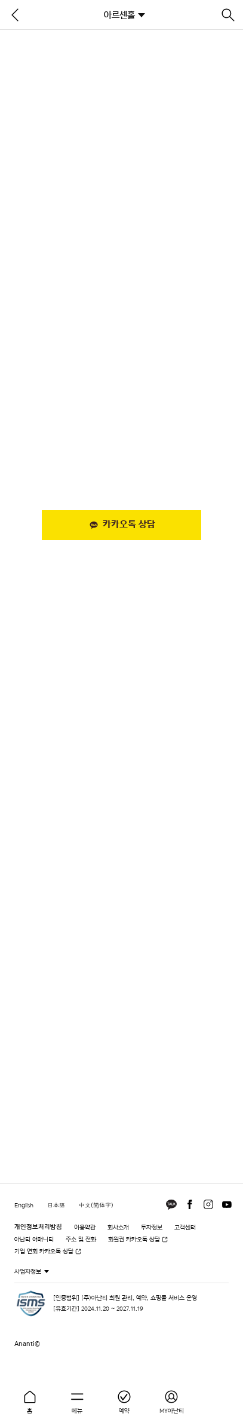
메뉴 (77, 1410)
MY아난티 (171, 1410)
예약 (124, 1410)
